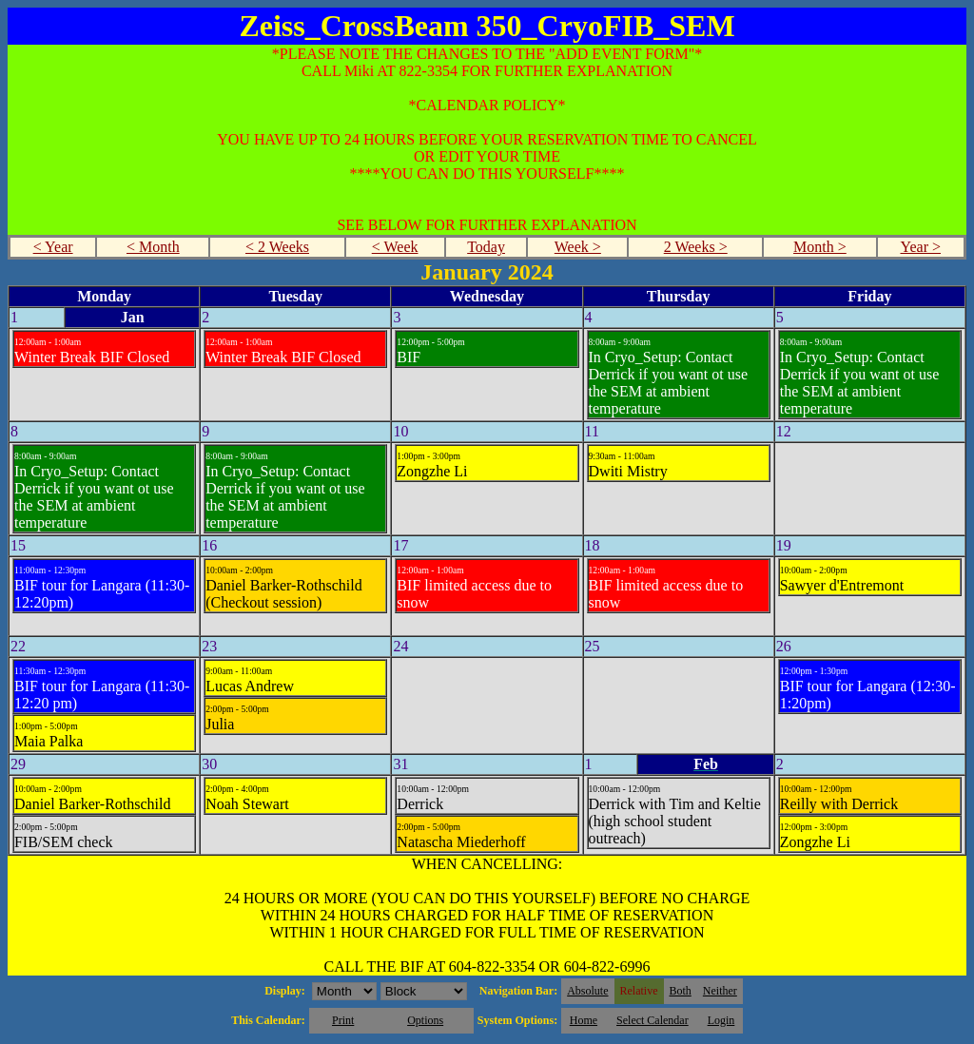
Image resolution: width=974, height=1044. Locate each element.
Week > (578, 247)
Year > (920, 247)
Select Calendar (652, 1020)
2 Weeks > (696, 247)
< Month (153, 247)
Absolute (587, 990)
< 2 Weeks (277, 247)
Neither (720, 990)
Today (486, 247)
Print (343, 1020)
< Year (53, 247)
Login (721, 1020)
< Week (395, 247)
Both (681, 990)
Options (425, 1020)
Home (583, 1020)
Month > (820, 247)
